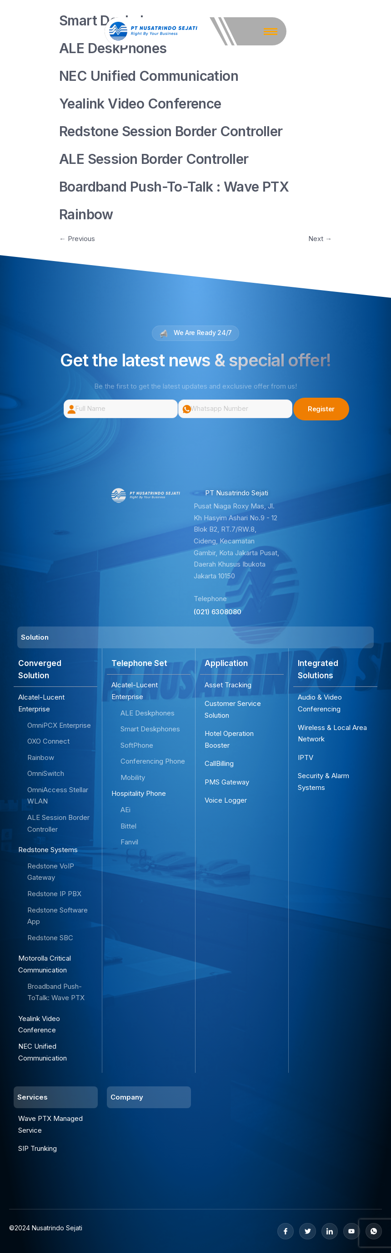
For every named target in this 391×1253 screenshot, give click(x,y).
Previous (77, 238)
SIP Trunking (37, 1148)
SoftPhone (136, 745)
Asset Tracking (228, 685)
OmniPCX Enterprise (59, 725)
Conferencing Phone (152, 761)
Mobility (132, 777)
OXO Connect (48, 741)
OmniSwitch (45, 773)
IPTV (305, 757)
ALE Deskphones (147, 713)
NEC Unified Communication (148, 76)
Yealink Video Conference (140, 103)
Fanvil (129, 842)
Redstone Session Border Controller (171, 131)
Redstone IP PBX (54, 893)
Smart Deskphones (150, 729)
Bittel (128, 826)
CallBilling (219, 763)
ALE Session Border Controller (154, 159)
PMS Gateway (227, 782)
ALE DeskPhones (113, 48)
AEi (125, 809)
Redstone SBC (50, 937)
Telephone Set (139, 663)
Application (226, 663)
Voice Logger (226, 800)
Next (320, 238)
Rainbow (86, 214)
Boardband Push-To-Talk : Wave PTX (174, 186)
